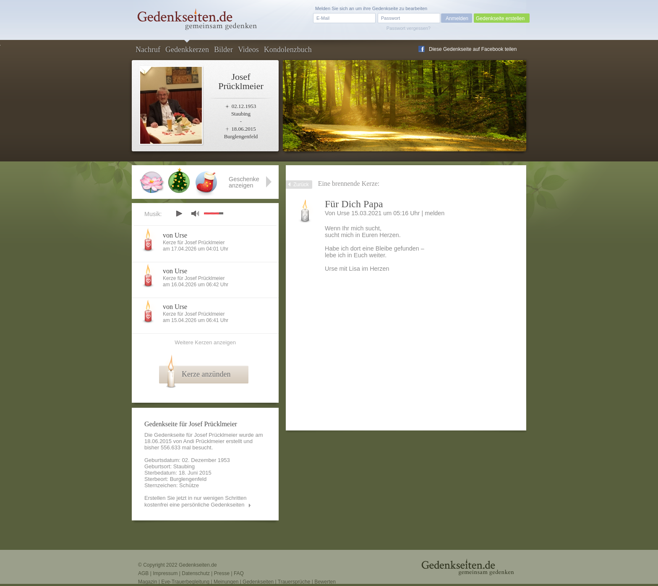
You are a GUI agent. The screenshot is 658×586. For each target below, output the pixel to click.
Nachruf (148, 49)
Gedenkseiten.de (198, 565)
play (178, 213)
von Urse (175, 235)
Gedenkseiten (258, 582)
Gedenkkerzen (187, 49)
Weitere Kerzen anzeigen (205, 342)
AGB (143, 573)
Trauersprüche (294, 582)
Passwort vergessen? (408, 28)
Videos (248, 49)
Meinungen (226, 582)
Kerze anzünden (206, 374)
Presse (222, 573)
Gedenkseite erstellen (500, 18)
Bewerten (325, 582)
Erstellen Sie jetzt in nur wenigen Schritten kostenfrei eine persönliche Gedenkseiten (195, 501)
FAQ (239, 573)
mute (195, 213)
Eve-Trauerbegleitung (185, 582)
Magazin (147, 582)
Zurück (301, 184)
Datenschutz (196, 573)
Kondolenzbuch (288, 49)
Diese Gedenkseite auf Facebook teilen (473, 49)
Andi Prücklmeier (204, 441)
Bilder (223, 49)
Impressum (165, 573)
